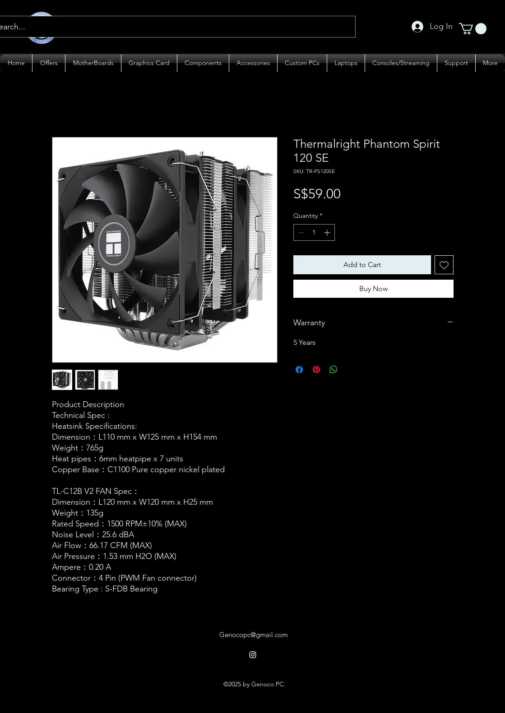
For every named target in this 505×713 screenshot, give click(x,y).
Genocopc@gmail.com (253, 634)
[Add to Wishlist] (444, 264)
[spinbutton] (314, 232)
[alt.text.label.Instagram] (252, 654)
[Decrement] (300, 232)
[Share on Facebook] (299, 369)
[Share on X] (350, 369)
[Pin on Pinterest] (316, 369)
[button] (472, 28)
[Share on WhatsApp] (333, 369)
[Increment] (328, 232)
